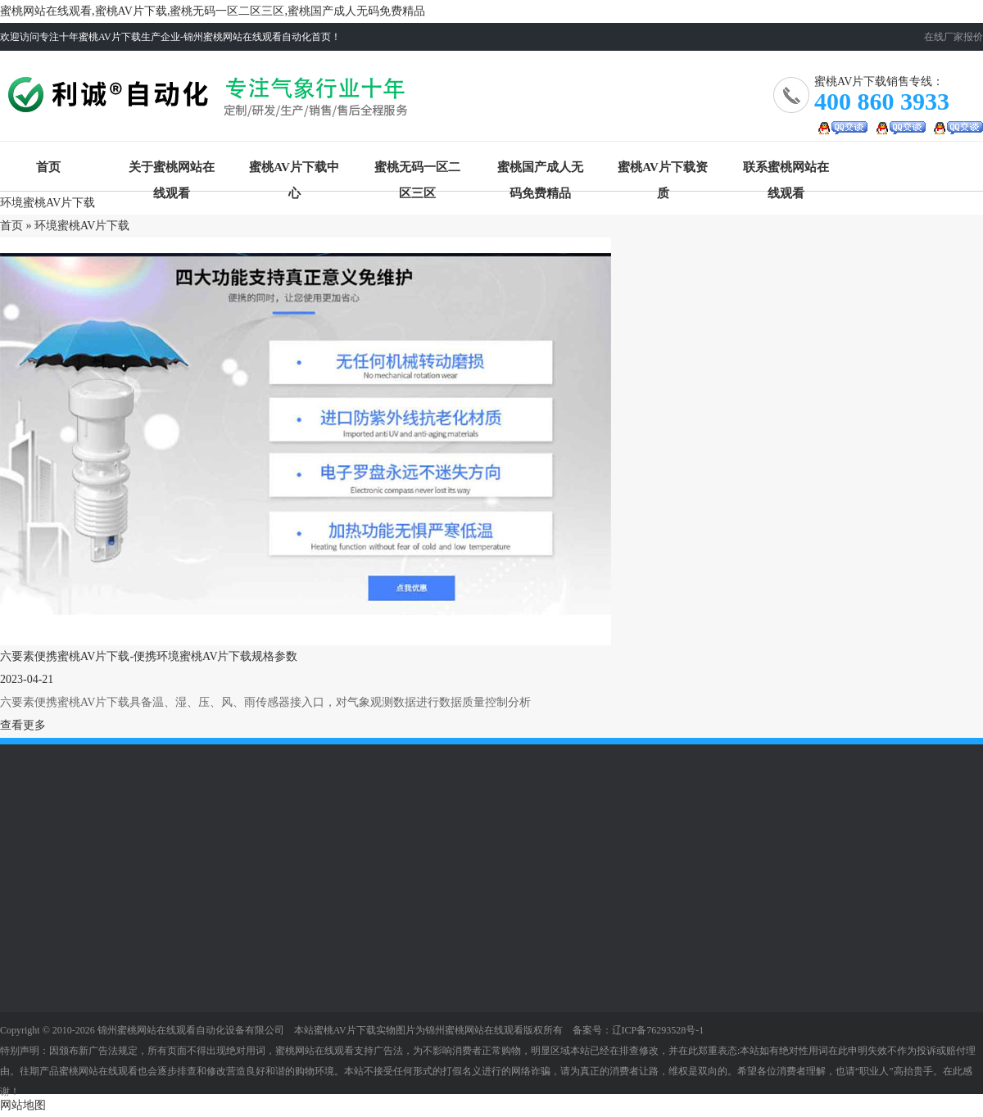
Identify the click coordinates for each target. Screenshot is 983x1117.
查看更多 (23, 725)
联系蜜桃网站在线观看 (786, 170)
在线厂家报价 (953, 37)
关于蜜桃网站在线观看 (172, 170)
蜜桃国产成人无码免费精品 (540, 170)
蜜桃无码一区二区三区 (417, 170)
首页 (48, 167)
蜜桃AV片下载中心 (294, 170)
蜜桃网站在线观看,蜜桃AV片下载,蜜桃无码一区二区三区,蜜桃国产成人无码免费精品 (212, 11)
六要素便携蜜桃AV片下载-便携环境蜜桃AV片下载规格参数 (149, 656)
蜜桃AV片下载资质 (663, 170)
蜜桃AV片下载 (211, 102)
